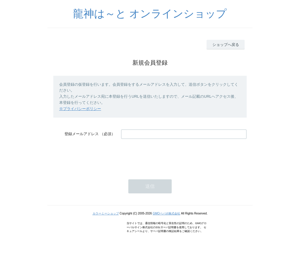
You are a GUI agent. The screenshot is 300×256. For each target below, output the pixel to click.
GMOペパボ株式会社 (166, 213)
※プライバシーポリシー (80, 108)
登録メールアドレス (81, 134)
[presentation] (165, 156)
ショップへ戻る (225, 44)
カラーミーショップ (106, 213)
